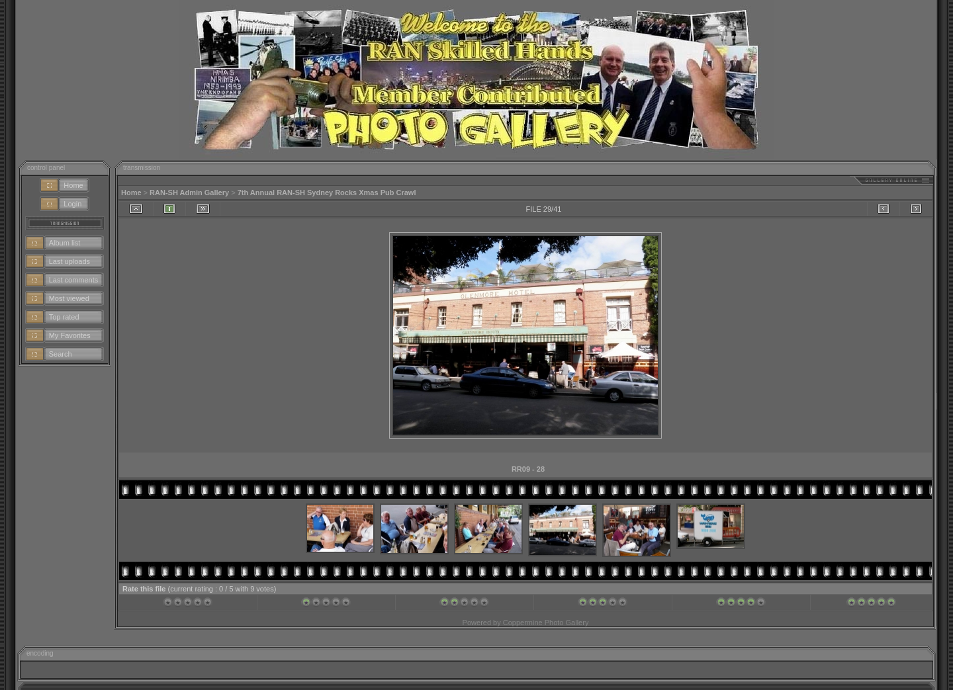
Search (60, 354)
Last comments (74, 280)
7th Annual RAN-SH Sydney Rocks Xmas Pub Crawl (327, 192)
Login (72, 204)
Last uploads (69, 261)
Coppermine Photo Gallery (546, 622)
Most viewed (69, 298)
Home (73, 185)
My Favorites (70, 335)
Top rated (64, 317)
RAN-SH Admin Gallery (189, 192)
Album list (65, 243)
